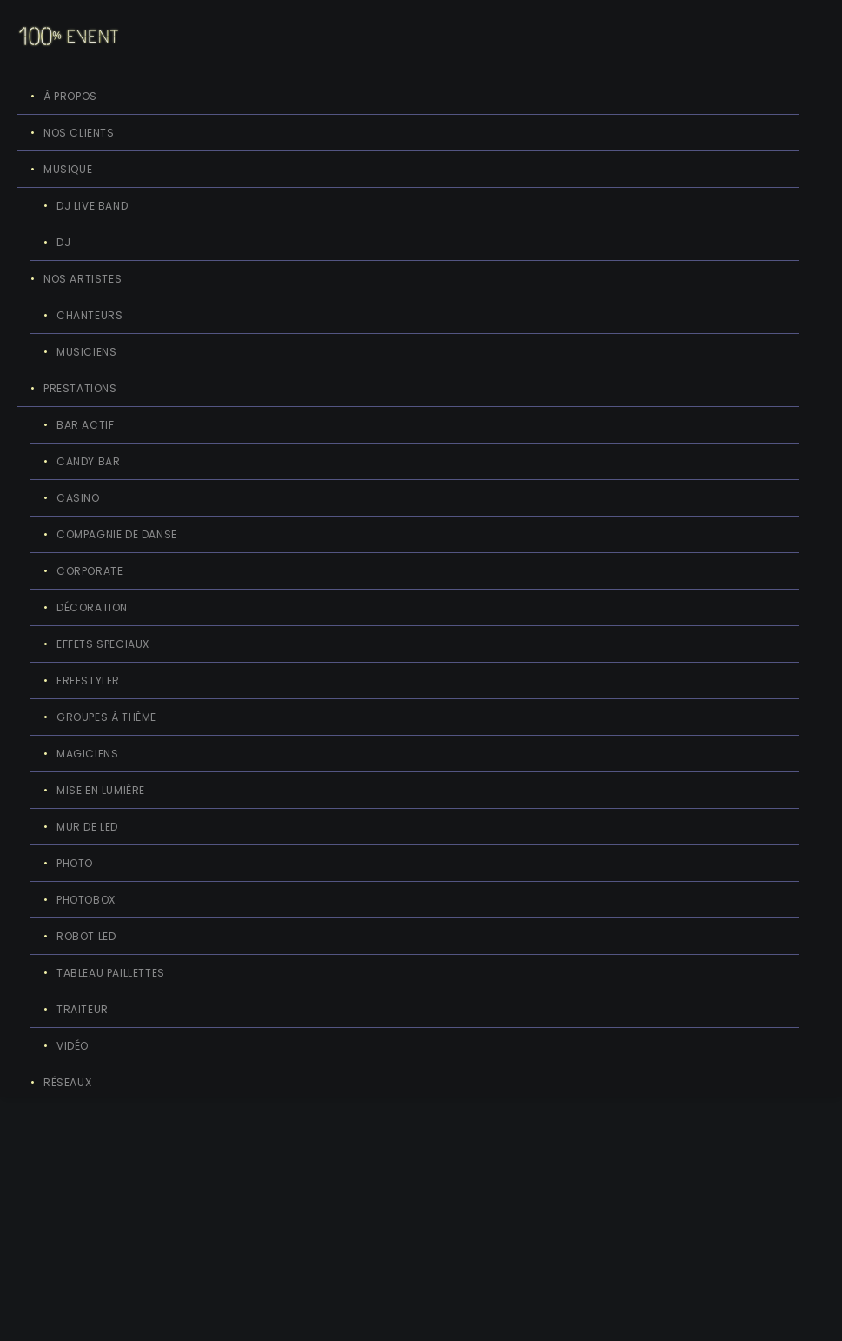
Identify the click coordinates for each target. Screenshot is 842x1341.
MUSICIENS (86, 351)
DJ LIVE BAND (92, 205)
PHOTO (74, 863)
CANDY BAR (88, 461)
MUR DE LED (87, 826)
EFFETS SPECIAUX (102, 644)
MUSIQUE (67, 169)
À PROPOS (70, 96)
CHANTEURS (89, 315)
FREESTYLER (88, 680)
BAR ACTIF (85, 424)
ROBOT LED (86, 936)
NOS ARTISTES (82, 278)
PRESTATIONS (80, 388)
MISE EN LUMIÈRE (100, 790)
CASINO (78, 497)
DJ (63, 242)
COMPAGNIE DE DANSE (116, 534)
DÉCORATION (92, 607)
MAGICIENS (87, 753)
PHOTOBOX (86, 899)
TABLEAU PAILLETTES (110, 972)
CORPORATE (89, 571)
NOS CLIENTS (79, 132)
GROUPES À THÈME (106, 717)
